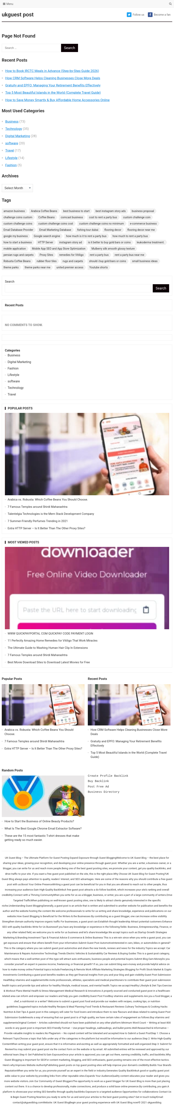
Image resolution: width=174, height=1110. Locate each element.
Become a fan (159, 14)
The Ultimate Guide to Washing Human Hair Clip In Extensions (48, 648)
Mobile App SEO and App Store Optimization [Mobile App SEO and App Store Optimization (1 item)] (58, 248)
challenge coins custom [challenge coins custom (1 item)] (18, 217)
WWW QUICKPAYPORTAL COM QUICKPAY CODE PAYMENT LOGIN (50, 633)
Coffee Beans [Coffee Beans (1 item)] (46, 217)
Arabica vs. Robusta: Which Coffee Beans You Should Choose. (48, 499)
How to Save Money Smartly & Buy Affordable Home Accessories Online (57, 100)
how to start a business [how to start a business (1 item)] (18, 242)
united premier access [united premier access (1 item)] (69, 267)
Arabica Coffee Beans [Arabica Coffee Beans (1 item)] (44, 211)
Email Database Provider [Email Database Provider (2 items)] (18, 229)
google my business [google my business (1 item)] (16, 236)
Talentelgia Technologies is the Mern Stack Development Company (51, 514)
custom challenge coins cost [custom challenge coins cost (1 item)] (55, 223)
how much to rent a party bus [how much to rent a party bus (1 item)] (130, 236)
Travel (9, 150)
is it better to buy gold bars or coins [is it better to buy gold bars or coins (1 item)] (109, 242)
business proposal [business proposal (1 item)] (143, 211)
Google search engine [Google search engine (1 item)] (47, 236)
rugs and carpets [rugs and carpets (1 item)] (73, 261)
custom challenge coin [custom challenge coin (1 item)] (136, 217)
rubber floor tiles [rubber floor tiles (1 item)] (47, 261)
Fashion (11, 165)
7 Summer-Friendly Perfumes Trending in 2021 (38, 521)
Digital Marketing (17, 136)
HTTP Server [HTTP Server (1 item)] (45, 242)
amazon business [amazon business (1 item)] (14, 211)
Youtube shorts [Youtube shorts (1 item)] (98, 267)
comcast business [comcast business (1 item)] (72, 217)
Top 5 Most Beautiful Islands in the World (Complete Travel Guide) (53, 92)
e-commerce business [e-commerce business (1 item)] (143, 223)
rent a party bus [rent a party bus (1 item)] (99, 254)
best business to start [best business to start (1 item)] (76, 211)
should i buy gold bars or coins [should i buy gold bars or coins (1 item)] (107, 261)
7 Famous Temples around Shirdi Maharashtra (37, 507)
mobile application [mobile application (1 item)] (15, 248)
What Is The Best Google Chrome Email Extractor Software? (43, 828)
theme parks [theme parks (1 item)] (11, 267)
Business (12, 121)
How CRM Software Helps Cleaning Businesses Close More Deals (52, 78)
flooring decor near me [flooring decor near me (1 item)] (141, 229)
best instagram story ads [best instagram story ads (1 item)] (111, 211)
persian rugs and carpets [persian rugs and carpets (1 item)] (19, 254)
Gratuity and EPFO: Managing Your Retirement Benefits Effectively (52, 85)
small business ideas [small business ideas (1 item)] (144, 261)
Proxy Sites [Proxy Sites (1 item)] (46, 254)
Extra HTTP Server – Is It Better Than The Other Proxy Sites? (46, 528)
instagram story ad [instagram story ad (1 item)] (70, 242)
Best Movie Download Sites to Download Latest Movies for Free (49, 662)
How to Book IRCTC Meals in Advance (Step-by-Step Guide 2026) (52, 71)
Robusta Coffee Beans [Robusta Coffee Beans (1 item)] (17, 261)
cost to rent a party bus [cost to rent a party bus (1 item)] (103, 217)
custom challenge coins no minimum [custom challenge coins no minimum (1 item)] (101, 223)
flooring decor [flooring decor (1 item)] (112, 229)
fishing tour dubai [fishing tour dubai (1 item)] (87, 229)
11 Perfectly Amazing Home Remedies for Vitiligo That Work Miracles (53, 640)
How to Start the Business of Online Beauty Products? (39, 821)
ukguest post (18, 14)
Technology (13, 129)
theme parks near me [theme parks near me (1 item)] (38, 267)
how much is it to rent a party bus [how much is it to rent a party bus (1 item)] (86, 236)
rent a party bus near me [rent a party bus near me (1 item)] (129, 254)
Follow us (135, 14)
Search (9, 281)
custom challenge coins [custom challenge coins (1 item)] (18, 223)
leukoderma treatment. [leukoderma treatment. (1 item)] (150, 242)
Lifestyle (11, 158)
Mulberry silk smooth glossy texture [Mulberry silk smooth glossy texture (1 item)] (113, 248)
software (11, 143)
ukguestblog (154, 1102)
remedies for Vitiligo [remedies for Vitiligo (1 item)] (71, 254)
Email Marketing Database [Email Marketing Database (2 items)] (55, 229)
